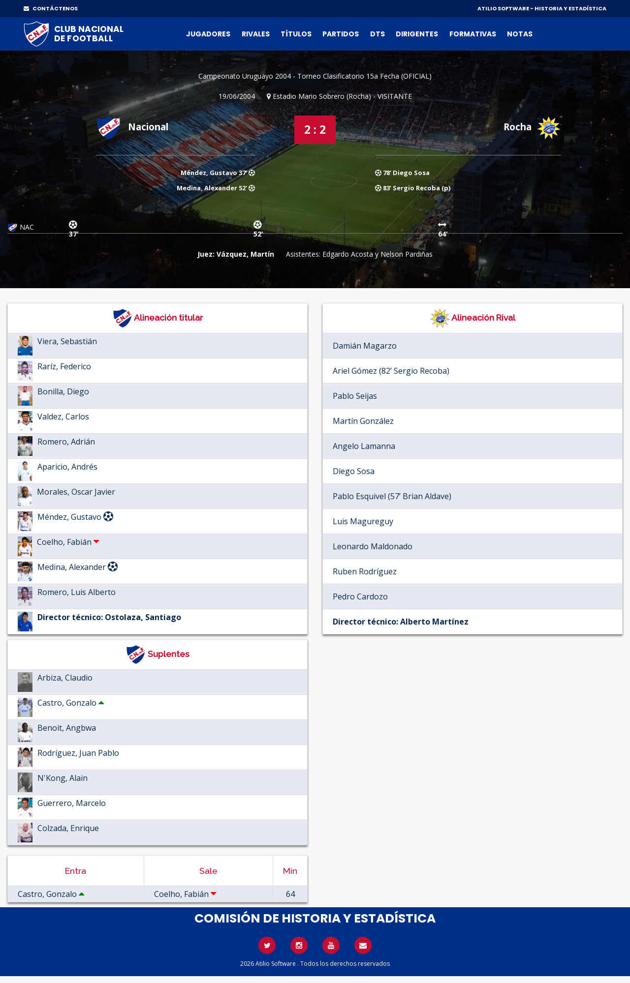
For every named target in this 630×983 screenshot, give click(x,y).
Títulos (296, 34)
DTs (377, 34)
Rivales (256, 34)
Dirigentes (417, 34)
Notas (520, 34)
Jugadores (208, 34)
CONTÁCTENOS (51, 8)
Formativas (472, 34)
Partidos (340, 34)
